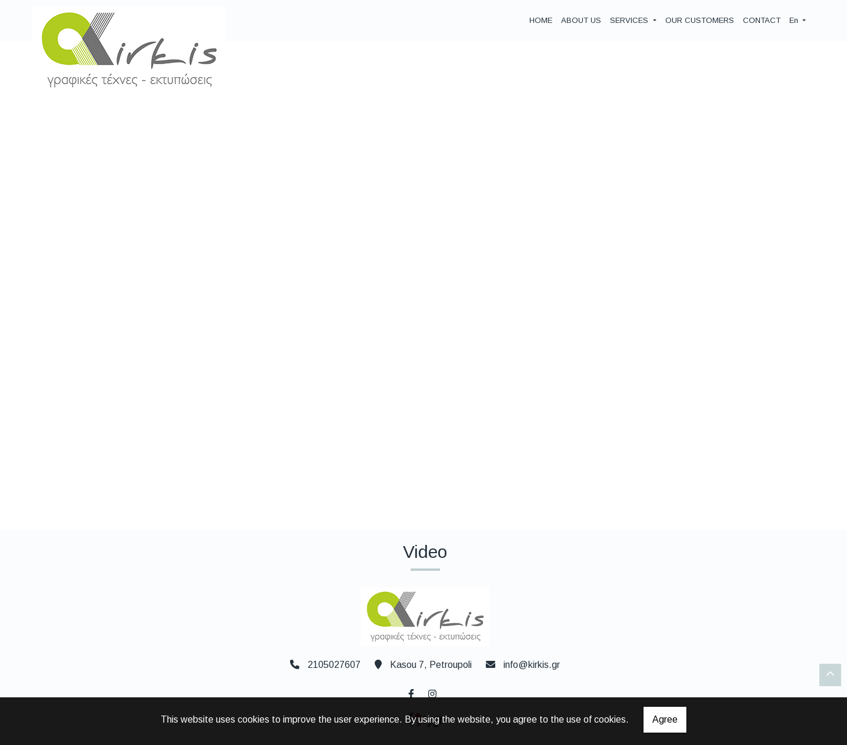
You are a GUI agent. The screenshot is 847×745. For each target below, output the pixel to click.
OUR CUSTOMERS (699, 20)
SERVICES (630, 20)
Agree (665, 719)
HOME (540, 20)
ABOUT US (581, 20)
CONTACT (762, 20)
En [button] (795, 20)
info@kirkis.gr (531, 665)
